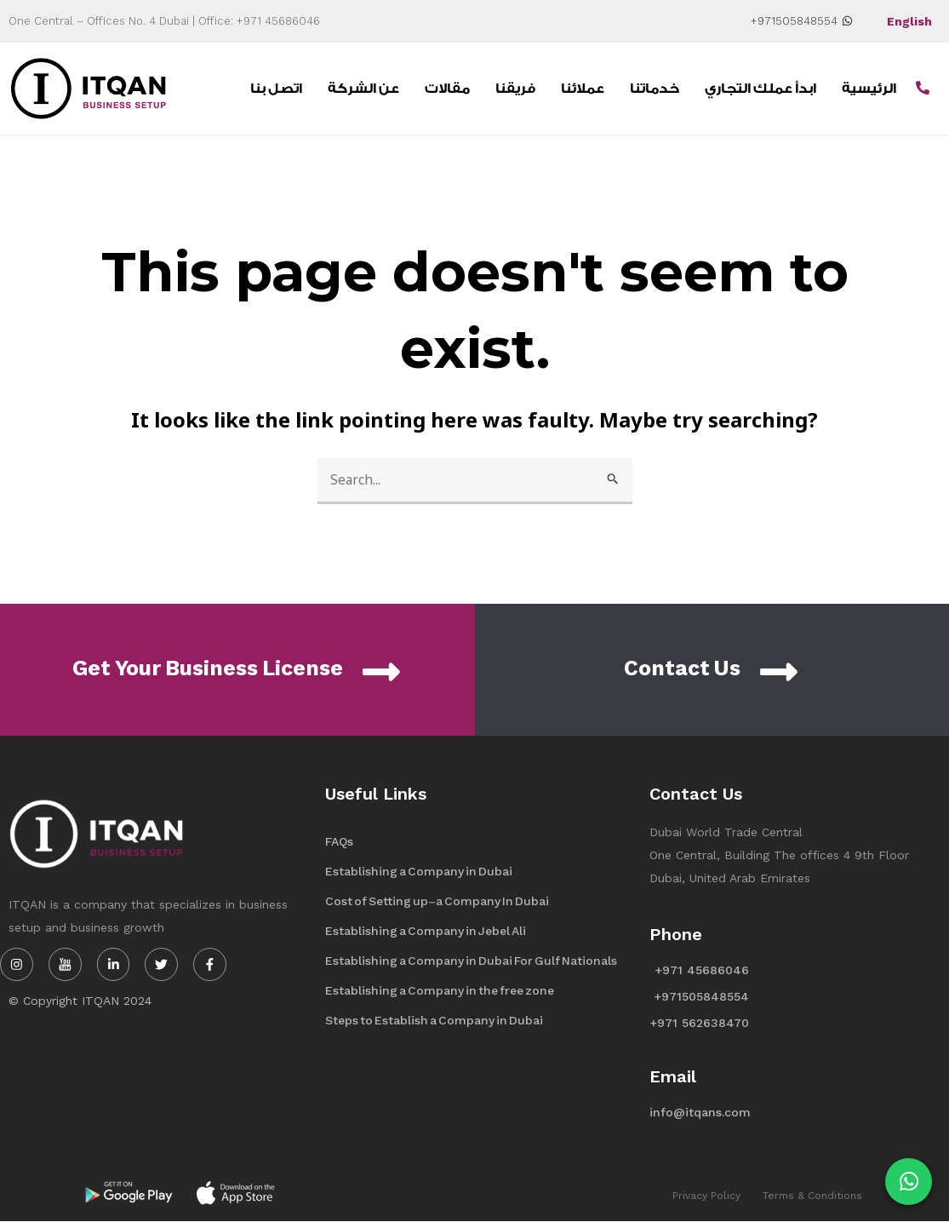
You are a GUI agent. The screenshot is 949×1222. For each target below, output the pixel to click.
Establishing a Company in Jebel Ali (425, 931)
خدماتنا (654, 88)
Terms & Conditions (812, 1196)
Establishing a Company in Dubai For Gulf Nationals (471, 961)
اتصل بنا (276, 88)
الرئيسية (869, 88)
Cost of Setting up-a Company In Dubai (437, 901)
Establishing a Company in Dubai (418, 871)
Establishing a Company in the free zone (439, 990)
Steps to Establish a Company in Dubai (434, 1020)
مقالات (447, 88)
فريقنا (515, 88)
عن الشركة (363, 88)
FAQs (339, 841)
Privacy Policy (706, 1196)
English (909, 21)
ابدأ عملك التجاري (760, 88)
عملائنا (582, 88)
